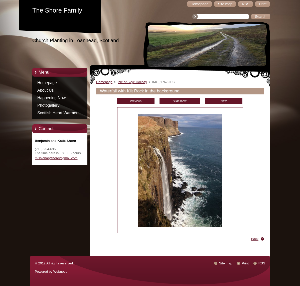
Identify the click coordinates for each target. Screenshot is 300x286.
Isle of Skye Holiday (132, 82)
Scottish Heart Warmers (58, 113)
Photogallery (48, 105)
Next (224, 101)
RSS (261, 263)
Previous (135, 101)
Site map (225, 263)
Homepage (47, 83)
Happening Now (51, 98)
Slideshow (179, 101)
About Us (45, 90)
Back (255, 239)
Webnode (60, 271)
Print (245, 263)
